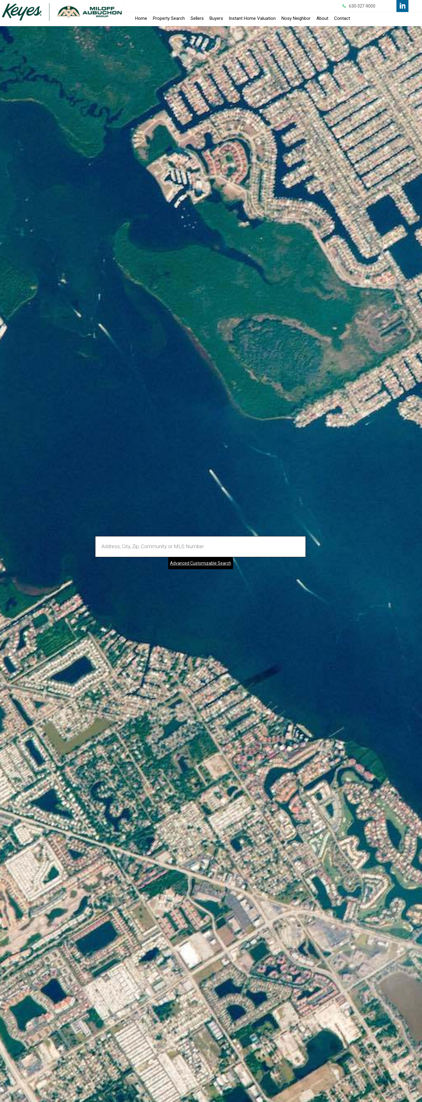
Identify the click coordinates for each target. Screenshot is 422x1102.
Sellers (197, 18)
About (322, 18)
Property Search (169, 18)
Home (141, 18)
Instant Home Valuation (252, 18)
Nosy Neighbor (296, 18)
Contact (342, 18)
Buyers (216, 18)
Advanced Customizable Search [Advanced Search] (200, 563)
